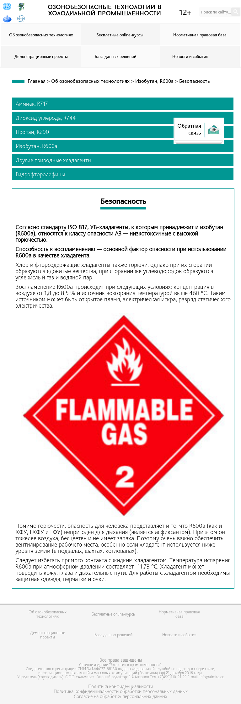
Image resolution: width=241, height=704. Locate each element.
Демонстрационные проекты (41, 56)
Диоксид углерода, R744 (46, 117)
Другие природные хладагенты (53, 160)
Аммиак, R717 (32, 103)
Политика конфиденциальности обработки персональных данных (121, 691)
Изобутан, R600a (155, 81)
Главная (37, 81)
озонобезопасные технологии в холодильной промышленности (104, 10)
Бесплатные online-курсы (119, 34)
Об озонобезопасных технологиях (41, 34)
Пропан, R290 (32, 131)
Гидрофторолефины (40, 174)
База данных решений (116, 56)
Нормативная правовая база (200, 34)
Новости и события (190, 56)
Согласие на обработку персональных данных (120, 696)
